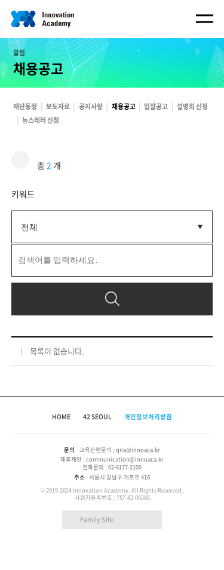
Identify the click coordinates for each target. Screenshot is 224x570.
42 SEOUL (97, 416)
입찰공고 (156, 106)
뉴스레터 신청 (40, 120)
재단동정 (25, 106)
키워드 (23, 194)
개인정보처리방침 (148, 416)
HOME (61, 416)
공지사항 (91, 106)
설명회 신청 (192, 106)
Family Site (96, 519)
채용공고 (124, 106)
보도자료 (58, 106)
